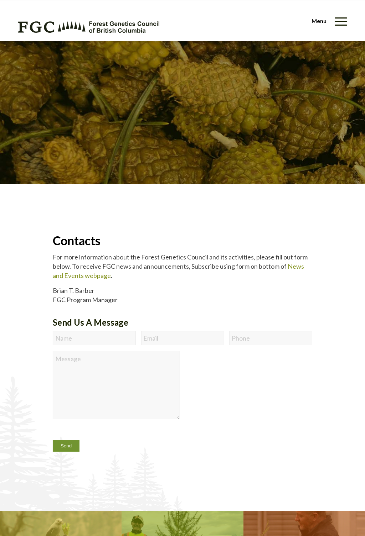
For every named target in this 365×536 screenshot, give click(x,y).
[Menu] (327, 20)
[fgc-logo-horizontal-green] (88, 27)
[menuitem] (327, 20)
